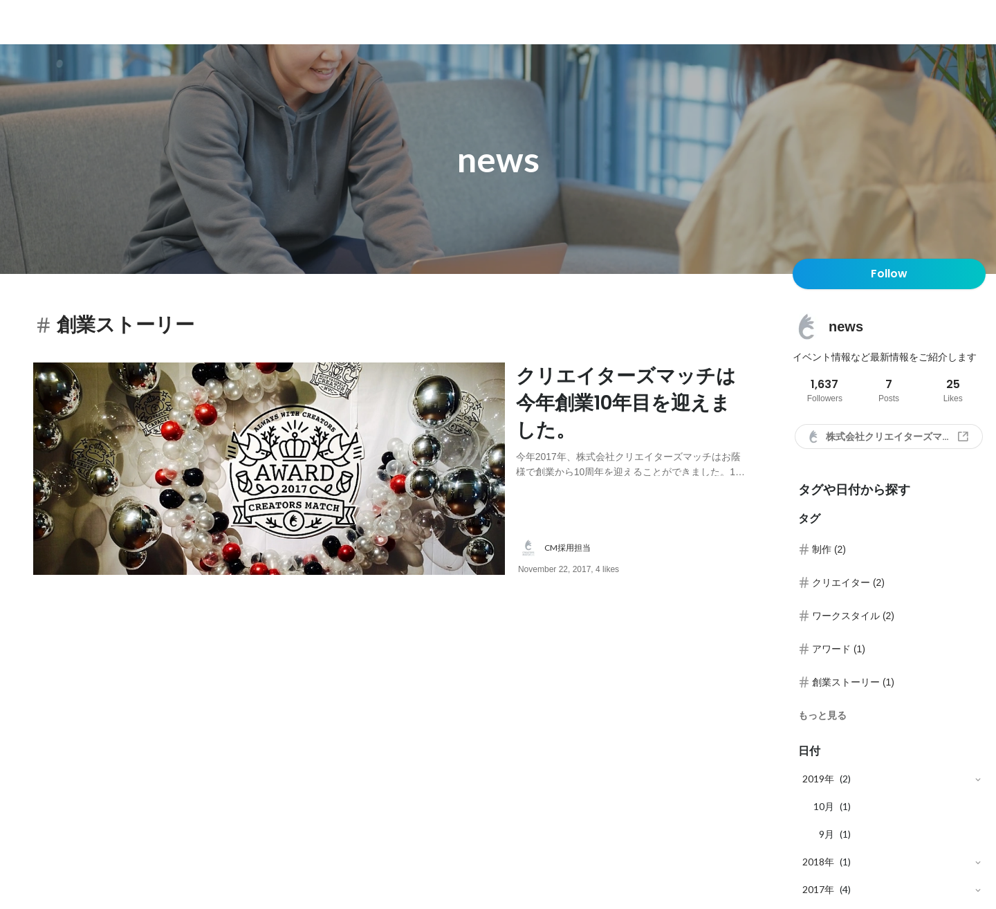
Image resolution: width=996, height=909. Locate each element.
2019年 (818, 778)
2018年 (818, 861)
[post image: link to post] (269, 468)
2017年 (818, 889)
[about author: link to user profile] (641, 548)
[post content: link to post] (632, 419)
